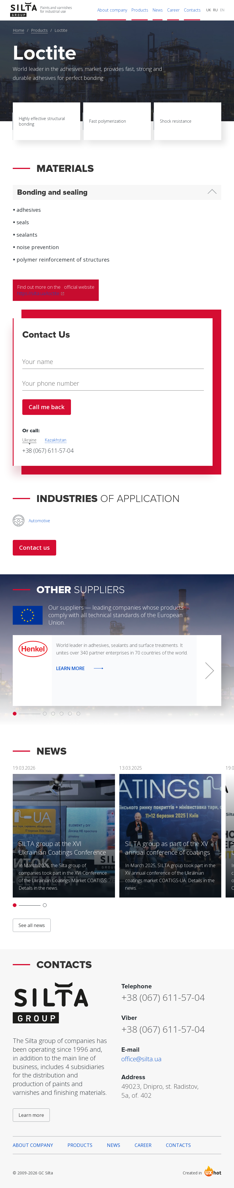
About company (33, 1145)
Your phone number (50, 383)
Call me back (47, 407)
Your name (37, 361)
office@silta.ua (141, 1058)
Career (143, 1145)
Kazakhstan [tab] (55, 440)
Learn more (31, 1115)
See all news (32, 925)
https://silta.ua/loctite (39, 293)
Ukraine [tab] (29, 440)
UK (208, 10)
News (113, 1145)
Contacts (178, 1145)
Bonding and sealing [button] (52, 192)
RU (215, 10)
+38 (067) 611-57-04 (48, 451)
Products (39, 30)
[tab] (117, 192)
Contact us (34, 547)
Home (18, 30)
